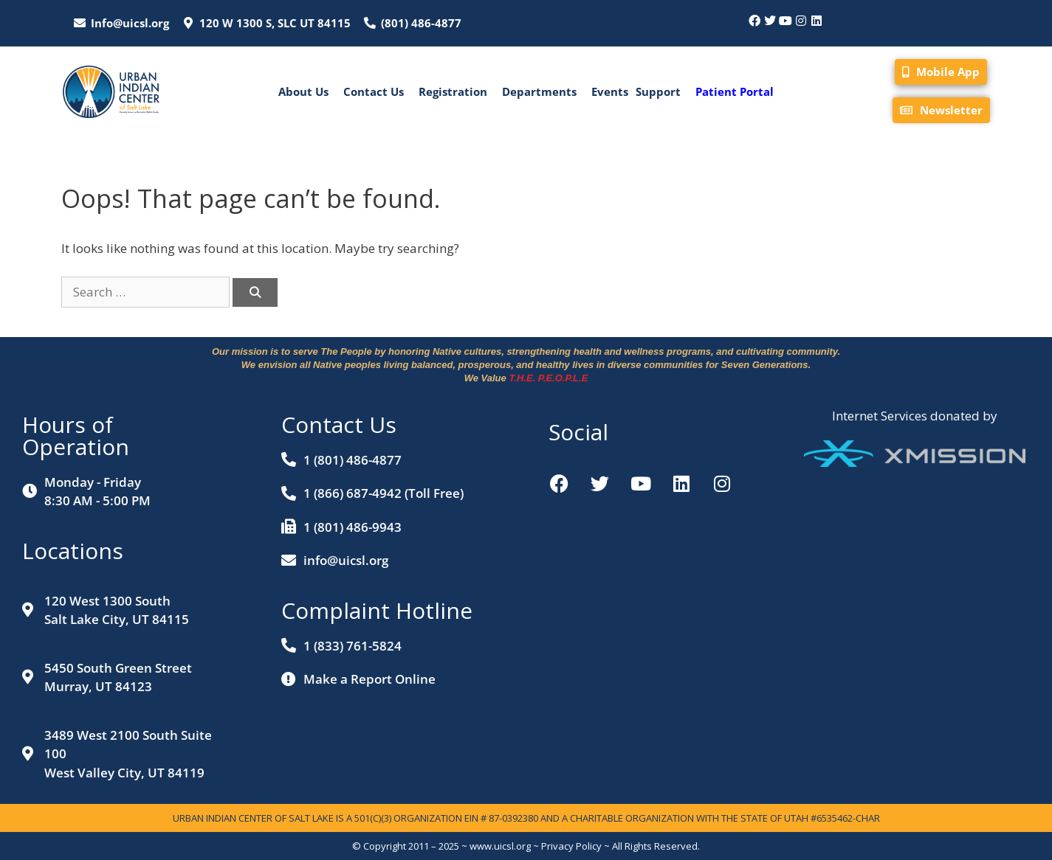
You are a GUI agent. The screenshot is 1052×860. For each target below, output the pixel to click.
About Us (303, 91)
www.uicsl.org (500, 846)
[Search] (255, 292)
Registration (453, 91)
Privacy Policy (571, 846)
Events (609, 91)
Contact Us (373, 91)
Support (658, 91)
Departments (539, 91)
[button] (307, 92)
